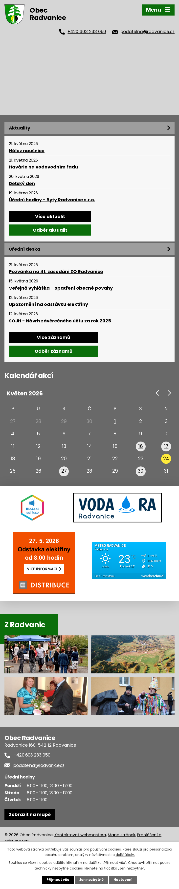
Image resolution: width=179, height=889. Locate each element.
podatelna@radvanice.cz (147, 32)
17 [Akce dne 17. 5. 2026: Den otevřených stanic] (166, 448)
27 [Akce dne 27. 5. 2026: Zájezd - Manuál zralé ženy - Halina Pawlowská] (64, 474)
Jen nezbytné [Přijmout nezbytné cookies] (91, 879)
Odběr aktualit (50, 230)
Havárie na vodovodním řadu (43, 167)
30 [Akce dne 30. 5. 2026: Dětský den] (140, 474)
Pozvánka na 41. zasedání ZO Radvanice (56, 272)
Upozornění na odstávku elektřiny (48, 304)
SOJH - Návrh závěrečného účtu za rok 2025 (60, 321)
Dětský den (22, 183)
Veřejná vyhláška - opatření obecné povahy (61, 288)
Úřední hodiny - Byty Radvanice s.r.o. (52, 200)
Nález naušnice (27, 151)
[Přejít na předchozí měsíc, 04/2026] (157, 393)
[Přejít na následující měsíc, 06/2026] (169, 393)
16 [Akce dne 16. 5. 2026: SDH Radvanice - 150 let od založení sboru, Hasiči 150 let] (140, 448)
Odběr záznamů (53, 351)
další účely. (125, 854)
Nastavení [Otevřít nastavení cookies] (124, 879)
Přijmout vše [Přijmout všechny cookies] (56, 879)
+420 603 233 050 (86, 32)
